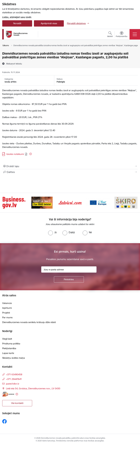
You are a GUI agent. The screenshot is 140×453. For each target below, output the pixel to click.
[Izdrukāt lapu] (70, 166)
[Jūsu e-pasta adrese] (69, 269)
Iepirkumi (7, 307)
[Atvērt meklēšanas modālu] (110, 34)
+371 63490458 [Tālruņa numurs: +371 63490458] (14, 374)
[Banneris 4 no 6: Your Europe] (98, 202)
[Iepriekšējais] (7, 202)
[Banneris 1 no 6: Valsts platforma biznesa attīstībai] (14, 202)
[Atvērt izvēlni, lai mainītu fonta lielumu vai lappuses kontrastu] (121, 34)
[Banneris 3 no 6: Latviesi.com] (70, 202)
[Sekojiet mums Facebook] (4, 421)
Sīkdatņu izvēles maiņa (13, 357)
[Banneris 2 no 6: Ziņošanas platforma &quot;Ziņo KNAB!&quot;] (42, 202)
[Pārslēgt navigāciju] (135, 34)
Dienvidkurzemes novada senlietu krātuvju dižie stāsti (29, 322)
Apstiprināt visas (49, 23)
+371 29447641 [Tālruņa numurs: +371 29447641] (14, 379)
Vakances (7, 303)
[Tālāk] (133, 202)
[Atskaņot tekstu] (14, 63)
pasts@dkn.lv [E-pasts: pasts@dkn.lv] (12, 383)
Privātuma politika (11, 343)
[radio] (52, 232)
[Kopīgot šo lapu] (70, 172)
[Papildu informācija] (30, 154)
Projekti (6, 312)
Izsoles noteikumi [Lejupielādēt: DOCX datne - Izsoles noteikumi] (15, 154)
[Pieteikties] (69, 279)
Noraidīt (17, 23)
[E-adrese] (8, 394)
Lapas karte (8, 353)
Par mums (7, 317)
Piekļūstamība (9, 348)
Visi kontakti (17, 403)
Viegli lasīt (7, 338)
